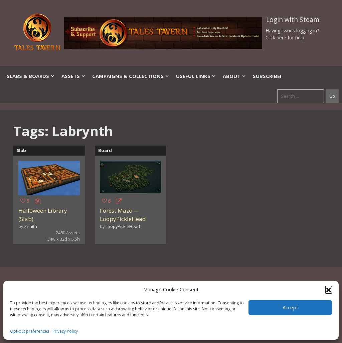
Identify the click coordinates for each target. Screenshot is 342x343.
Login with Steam (292, 19)
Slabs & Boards (31, 76)
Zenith (30, 226)
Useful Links (196, 76)
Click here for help (285, 37)
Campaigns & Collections (130, 76)
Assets (73, 76)
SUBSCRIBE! (267, 76)
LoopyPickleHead (123, 226)
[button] (328, 289)
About (234, 76)
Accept (290, 307)
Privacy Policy (65, 331)
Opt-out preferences (29, 331)
